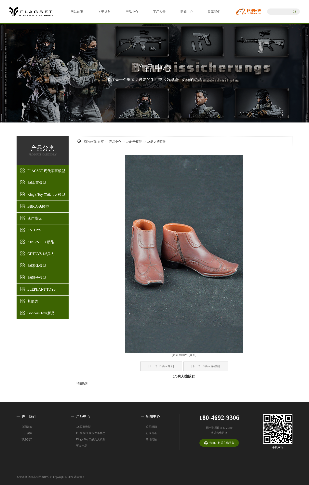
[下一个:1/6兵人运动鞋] (206, 366)
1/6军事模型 (36, 183)
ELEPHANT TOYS (41, 289)
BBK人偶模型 (38, 206)
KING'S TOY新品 (40, 242)
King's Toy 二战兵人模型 (46, 195)
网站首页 (77, 11)
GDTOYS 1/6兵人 (40, 254)
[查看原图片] (179, 355)
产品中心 (132, 11)
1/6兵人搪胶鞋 (156, 141)
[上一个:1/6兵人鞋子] (161, 366)
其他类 (32, 301)
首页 (101, 141)
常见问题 (151, 439)
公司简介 (27, 426)
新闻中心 (186, 11)
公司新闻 (151, 426)
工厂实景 (159, 11)
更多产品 (81, 445)
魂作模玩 (34, 218)
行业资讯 (151, 433)
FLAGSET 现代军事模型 (46, 171)
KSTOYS (34, 230)
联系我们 (214, 11)
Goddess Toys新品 (40, 313)
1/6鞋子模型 (36, 278)
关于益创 (104, 11)
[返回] (192, 355)
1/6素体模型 (36, 266)
